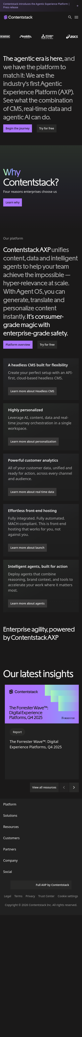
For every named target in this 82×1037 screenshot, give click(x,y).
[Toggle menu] (76, 17)
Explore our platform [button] (41, 706)
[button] (70, 17)
